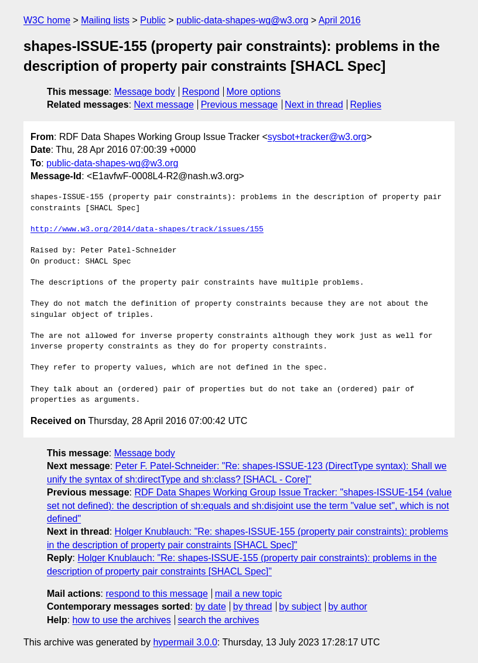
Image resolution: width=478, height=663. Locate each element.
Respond (201, 92)
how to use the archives (122, 620)
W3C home (46, 20)
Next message (164, 105)
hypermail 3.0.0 (185, 642)
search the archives (219, 620)
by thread (252, 606)
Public (153, 20)
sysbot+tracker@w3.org (317, 137)
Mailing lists (105, 20)
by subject (300, 606)
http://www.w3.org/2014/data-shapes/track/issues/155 (147, 229)
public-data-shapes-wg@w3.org (242, 20)
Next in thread (314, 105)
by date (210, 606)
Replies (365, 105)
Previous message (239, 105)
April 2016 (340, 20)
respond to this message (156, 594)
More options (254, 92)
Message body (144, 92)
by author (347, 606)
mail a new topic (248, 594)
